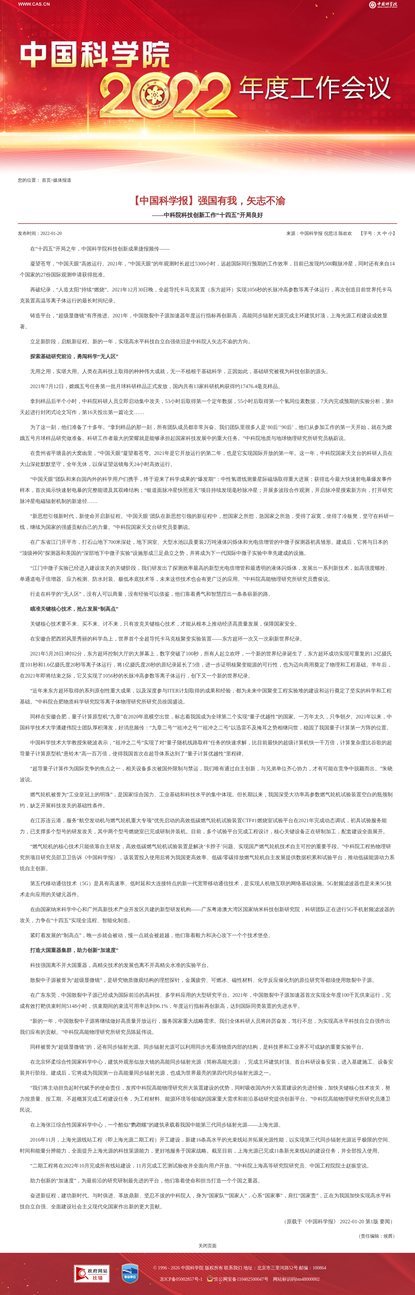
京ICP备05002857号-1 (181, 1279)
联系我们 (233, 1267)
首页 (46, 180)
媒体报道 (62, 180)
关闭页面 (207, 1245)
